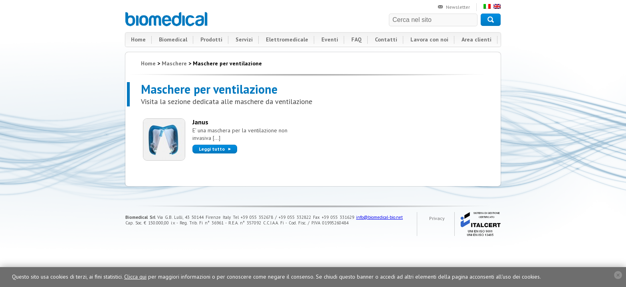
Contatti (386, 39)
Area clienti (476, 39)
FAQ (356, 39)
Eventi (329, 39)
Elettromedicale (287, 39)
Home (138, 39)
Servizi (244, 39)
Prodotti (211, 39)
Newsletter (458, 7)
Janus (200, 122)
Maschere (174, 63)
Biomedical (166, 19)
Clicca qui (135, 276)
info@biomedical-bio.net (379, 217)
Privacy (437, 218)
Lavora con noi (429, 39)
